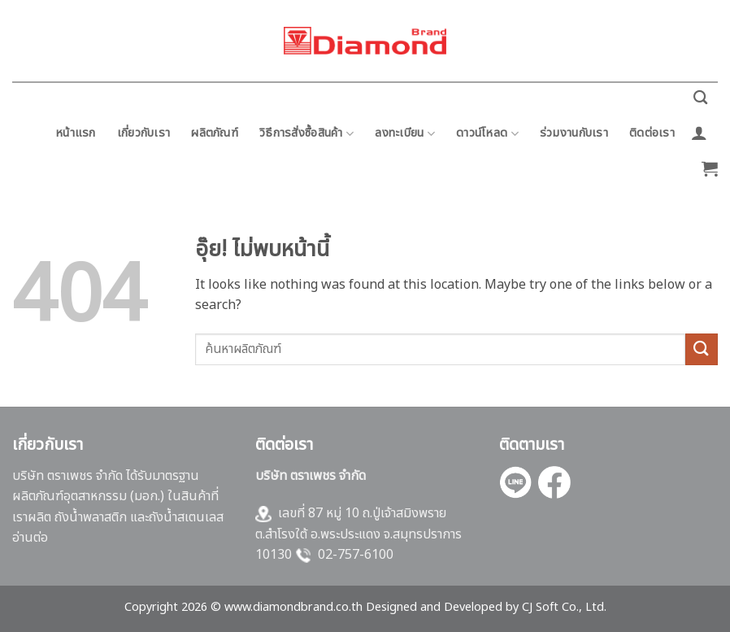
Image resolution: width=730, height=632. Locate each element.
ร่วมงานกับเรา (574, 133)
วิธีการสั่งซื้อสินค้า (306, 133)
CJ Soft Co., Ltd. (564, 607)
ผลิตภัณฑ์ (214, 133)
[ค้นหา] (700, 98)
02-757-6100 (355, 554)
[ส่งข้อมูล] (701, 349)
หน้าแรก (75, 133)
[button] (699, 132)
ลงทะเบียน (405, 133)
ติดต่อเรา (652, 133)
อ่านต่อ (30, 537)
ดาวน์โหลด (487, 133)
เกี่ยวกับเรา (144, 133)
